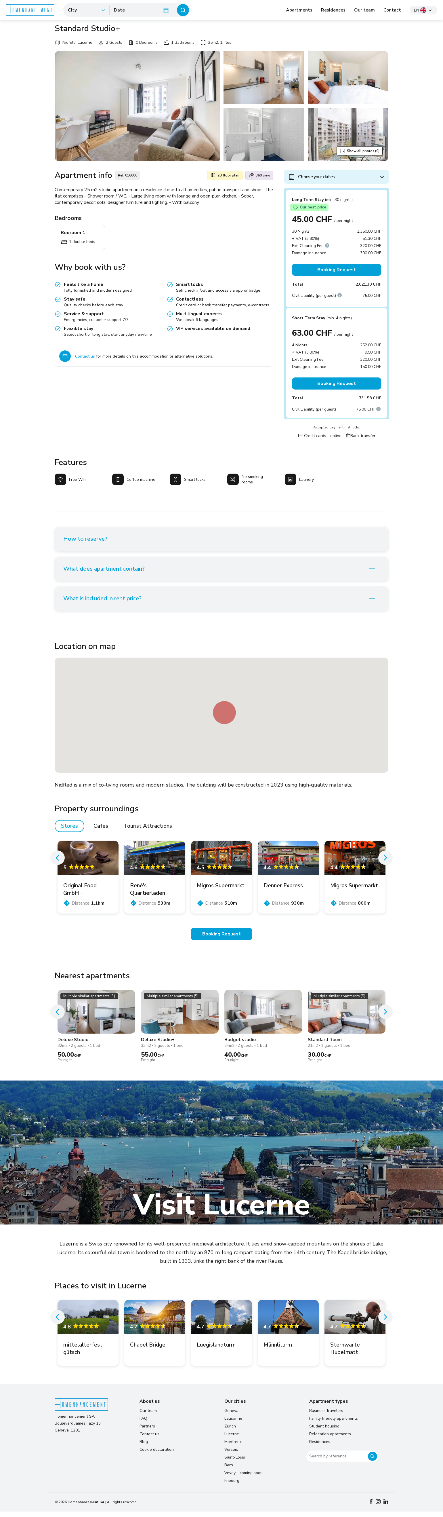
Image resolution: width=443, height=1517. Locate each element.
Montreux (233, 1447)
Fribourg (231, 1486)
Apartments (299, 10)
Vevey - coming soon (243, 1478)
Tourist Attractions (148, 831)
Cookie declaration (157, 1455)
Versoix (231, 1455)
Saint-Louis (234, 1462)
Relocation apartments (330, 1439)
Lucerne (231, 1439)
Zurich (230, 1431)
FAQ (143, 1424)
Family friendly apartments (333, 1424)
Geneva (231, 1416)
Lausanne (233, 1424)
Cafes (100, 831)
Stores (69, 831)
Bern (228, 1470)
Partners (147, 1431)
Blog (144, 1447)
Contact (392, 10)
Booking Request (336, 270)
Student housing (324, 1431)
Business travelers (326, 1416)
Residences (333, 10)
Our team (364, 10)
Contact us (85, 356)
